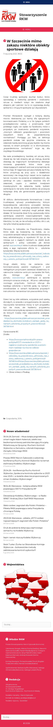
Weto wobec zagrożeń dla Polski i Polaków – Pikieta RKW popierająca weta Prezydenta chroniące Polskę (24, 508)
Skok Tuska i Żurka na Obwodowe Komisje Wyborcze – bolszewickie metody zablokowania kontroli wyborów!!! (24, 547)
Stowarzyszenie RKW (33, 17)
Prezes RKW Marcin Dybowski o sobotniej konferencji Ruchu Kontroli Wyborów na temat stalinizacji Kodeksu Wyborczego (26, 461)
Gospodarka (11, 419)
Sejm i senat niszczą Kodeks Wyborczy (22, 537)
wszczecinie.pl (15, 245)
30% (20, 419)
